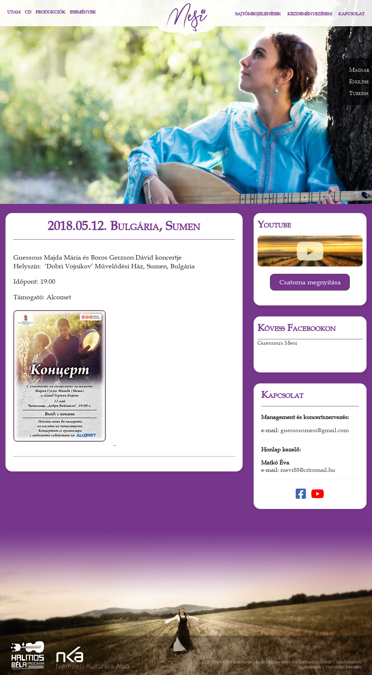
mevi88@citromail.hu (307, 470)
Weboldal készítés (343, 667)
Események (83, 12)
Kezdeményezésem (309, 13)
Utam (13, 12)
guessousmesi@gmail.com (314, 430)
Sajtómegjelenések (258, 13)
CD (28, 12)
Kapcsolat (351, 13)
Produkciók (50, 12)
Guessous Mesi (277, 343)
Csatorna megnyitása (310, 282)
